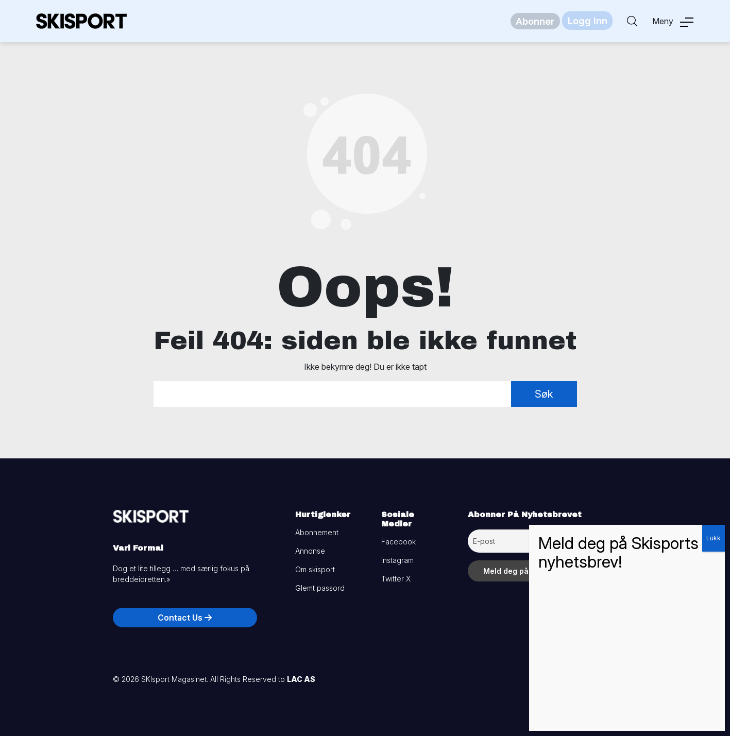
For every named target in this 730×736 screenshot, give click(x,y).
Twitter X (396, 578)
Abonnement (316, 532)
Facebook (398, 541)
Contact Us (185, 617)
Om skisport (315, 569)
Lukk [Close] (713, 538)
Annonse (310, 550)
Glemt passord (320, 588)
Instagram (397, 560)
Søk (544, 394)
